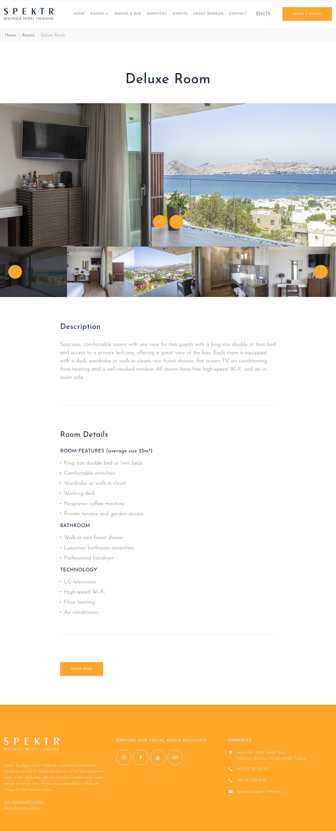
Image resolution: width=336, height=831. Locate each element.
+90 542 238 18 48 (251, 780)
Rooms (97, 13)
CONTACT (238, 13)
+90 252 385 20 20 (252, 769)
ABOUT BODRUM (208, 13)
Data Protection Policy (22, 808)
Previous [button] (160, 222)
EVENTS (180, 13)
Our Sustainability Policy (24, 802)
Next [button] (176, 222)
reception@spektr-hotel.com (258, 792)
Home (79, 13)
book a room (307, 14)
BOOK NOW (82, 669)
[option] (168, 175)
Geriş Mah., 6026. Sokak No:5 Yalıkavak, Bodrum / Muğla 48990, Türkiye (271, 756)
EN (259, 14)
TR (267, 14)
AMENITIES (157, 13)
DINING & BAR (127, 13)
